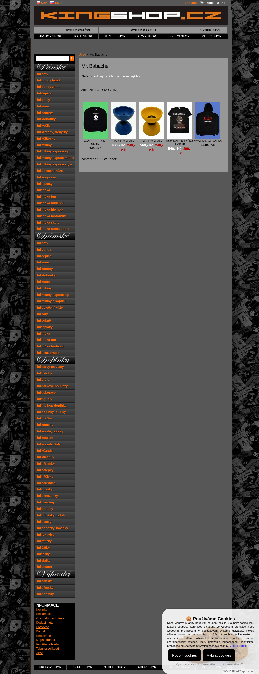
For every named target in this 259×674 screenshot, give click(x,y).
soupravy (46, 177)
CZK (42, 3)
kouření (45, 438)
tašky (43, 554)
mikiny (44, 145)
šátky (43, 547)
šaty (42, 314)
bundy (44, 249)
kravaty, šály (49, 444)
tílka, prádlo (48, 353)
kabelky (45, 425)
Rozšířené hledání (48, 644)
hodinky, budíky (51, 412)
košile (44, 125)
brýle (43, 379)
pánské (45, 581)
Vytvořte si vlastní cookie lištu (195, 664)
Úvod (82, 54)
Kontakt (41, 631)
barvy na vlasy (50, 367)
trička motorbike (52, 216)
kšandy (45, 450)
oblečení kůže (50, 171)
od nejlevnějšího (128, 76)
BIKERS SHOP (179, 36)
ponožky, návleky (52, 528)
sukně (44, 320)
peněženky (47, 496)
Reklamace (44, 614)
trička (43, 190)
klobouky (46, 119)
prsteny (45, 509)
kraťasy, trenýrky (52, 132)
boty (42, 74)
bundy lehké (48, 80)
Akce (39, 653)
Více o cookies (239, 646)
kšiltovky (46, 138)
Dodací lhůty (44, 622)
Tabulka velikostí (47, 648)
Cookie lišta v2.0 (234, 664)
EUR (56, 3)
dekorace (46, 392)
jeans (43, 106)
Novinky (41, 609)
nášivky (45, 476)
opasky (45, 489)
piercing (45, 502)
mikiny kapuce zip (53, 151)
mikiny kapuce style (54, 164)
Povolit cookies (184, 655)
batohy (44, 373)
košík (210, 3)
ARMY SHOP (147, 36)
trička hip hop (50, 209)
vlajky (44, 560)
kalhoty (45, 112)
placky (44, 522)
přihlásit (191, 3)
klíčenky (45, 457)
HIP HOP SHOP (50, 36)
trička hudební (50, 203)
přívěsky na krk (51, 515)
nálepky (45, 470)
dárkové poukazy (52, 386)
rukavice (46, 534)
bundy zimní (48, 87)
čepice (44, 93)
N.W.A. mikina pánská (208, 141)
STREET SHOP (114, 36)
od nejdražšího (104, 76)
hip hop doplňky (52, 405)
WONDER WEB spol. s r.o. (238, 671)
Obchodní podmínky (50, 618)
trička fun (46, 196)
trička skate (48, 222)
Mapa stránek (45, 640)
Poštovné (42, 627)
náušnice (46, 483)
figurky (44, 399)
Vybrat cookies (219, 655)
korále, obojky (50, 431)
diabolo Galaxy (123, 141)
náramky (46, 463)
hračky (44, 418)
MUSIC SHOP (211, 36)
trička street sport (53, 229)
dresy (43, 100)
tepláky (45, 184)
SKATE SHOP (82, 36)
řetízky (44, 541)
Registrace (43, 635)
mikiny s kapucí (51, 301)
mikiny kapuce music (55, 158)
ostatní (44, 567)
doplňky (45, 594)
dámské (45, 587)
